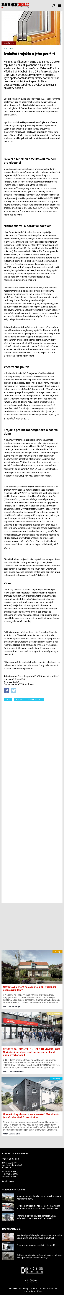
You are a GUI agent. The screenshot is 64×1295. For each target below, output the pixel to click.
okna (8, 699)
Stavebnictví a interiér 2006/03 (28, 699)
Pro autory (23, 1288)
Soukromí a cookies (48, 1288)
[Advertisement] (32, 801)
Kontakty (13, 1288)
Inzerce (34, 1288)
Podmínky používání (33, 1291)
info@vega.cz (8, 1181)
